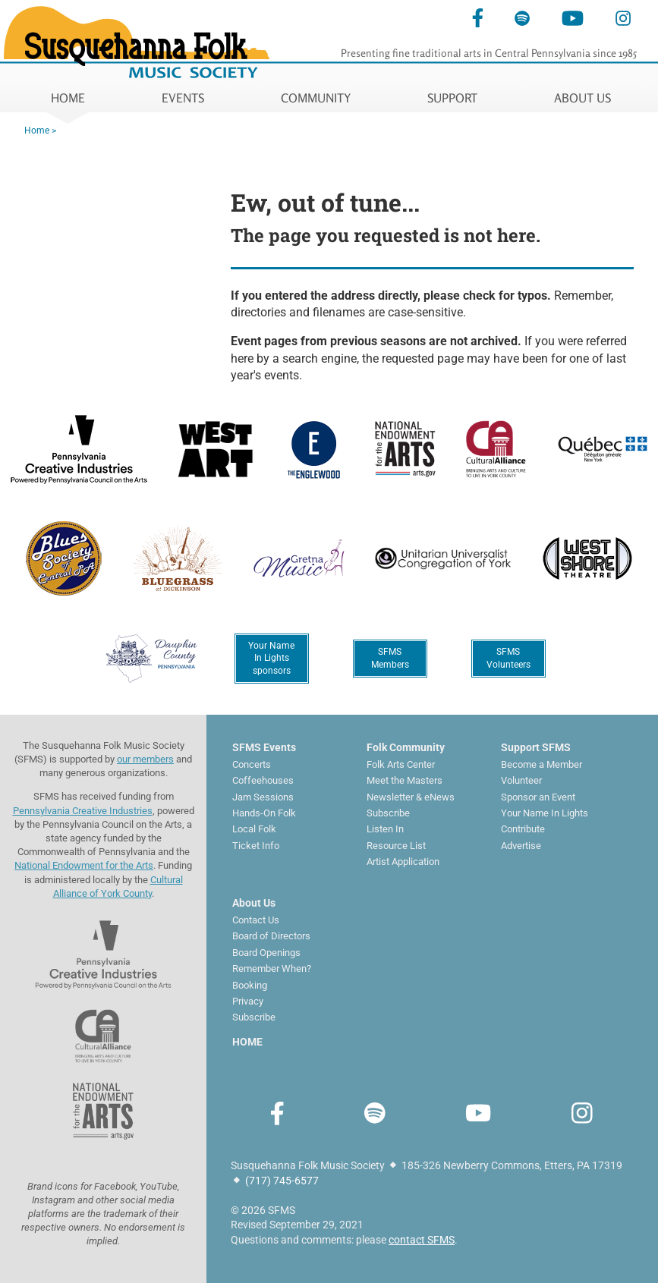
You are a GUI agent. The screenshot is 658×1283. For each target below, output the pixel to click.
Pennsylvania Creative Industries (83, 810)
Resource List (396, 845)
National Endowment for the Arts (83, 865)
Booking (249, 985)
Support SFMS (536, 747)
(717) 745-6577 (282, 1181)
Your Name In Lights (544, 813)
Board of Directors (271, 936)
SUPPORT (452, 97)
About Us (253, 903)
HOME (68, 97)
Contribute (523, 829)
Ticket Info (255, 845)
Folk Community (406, 747)
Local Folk (254, 829)
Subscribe (388, 813)
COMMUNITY (316, 97)
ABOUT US (582, 97)
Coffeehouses (263, 780)
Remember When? (271, 968)
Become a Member (541, 764)
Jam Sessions (263, 797)
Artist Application (403, 861)
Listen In (385, 829)
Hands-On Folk (264, 813)
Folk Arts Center (401, 764)
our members (145, 759)
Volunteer (521, 780)
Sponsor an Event (538, 797)
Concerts (251, 764)
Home (36, 130)
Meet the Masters (404, 780)
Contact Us (255, 920)
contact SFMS (422, 1240)
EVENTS (183, 97)
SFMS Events (264, 747)
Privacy (247, 1001)
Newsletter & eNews (411, 797)
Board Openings (266, 952)
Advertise (521, 845)
